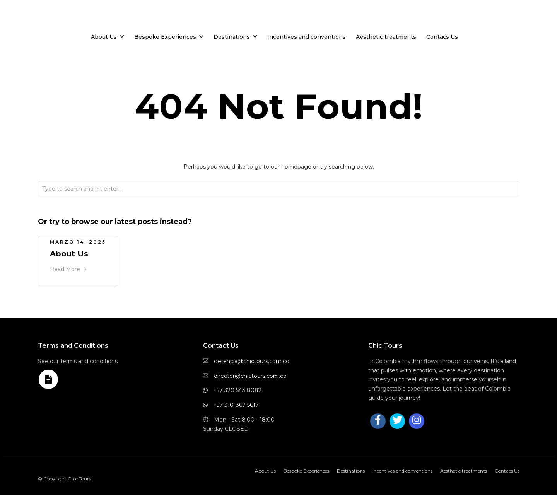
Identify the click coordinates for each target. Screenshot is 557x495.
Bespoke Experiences (165, 36)
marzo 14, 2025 (78, 242)
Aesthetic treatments (386, 36)
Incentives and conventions (306, 36)
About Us (104, 36)
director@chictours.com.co (250, 375)
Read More (68, 269)
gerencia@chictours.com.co (251, 361)
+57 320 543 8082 (237, 390)
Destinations (232, 36)
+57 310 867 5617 (236, 404)
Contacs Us (442, 36)
